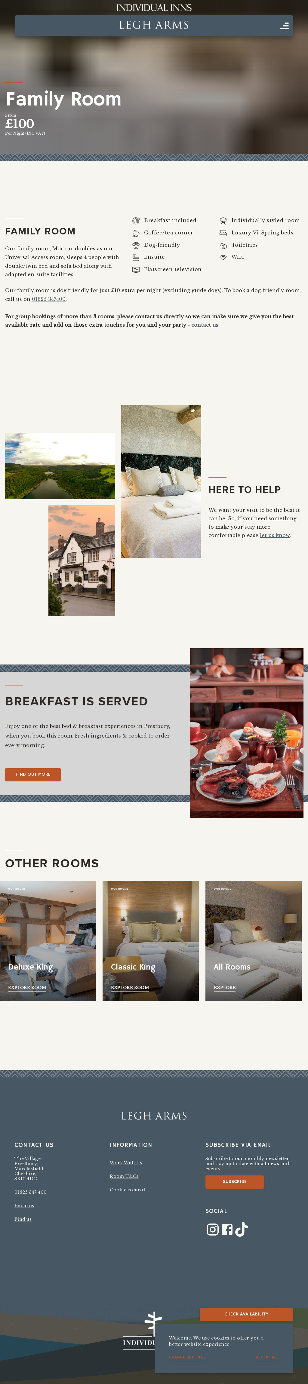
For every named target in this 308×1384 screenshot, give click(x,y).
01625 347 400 (30, 1192)
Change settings (187, 1357)
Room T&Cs (124, 1176)
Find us (23, 1219)
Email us (24, 1205)
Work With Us (126, 1163)
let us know (275, 535)
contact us (204, 325)
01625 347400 (49, 299)
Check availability (246, 1314)
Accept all (267, 1357)
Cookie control (127, 1190)
